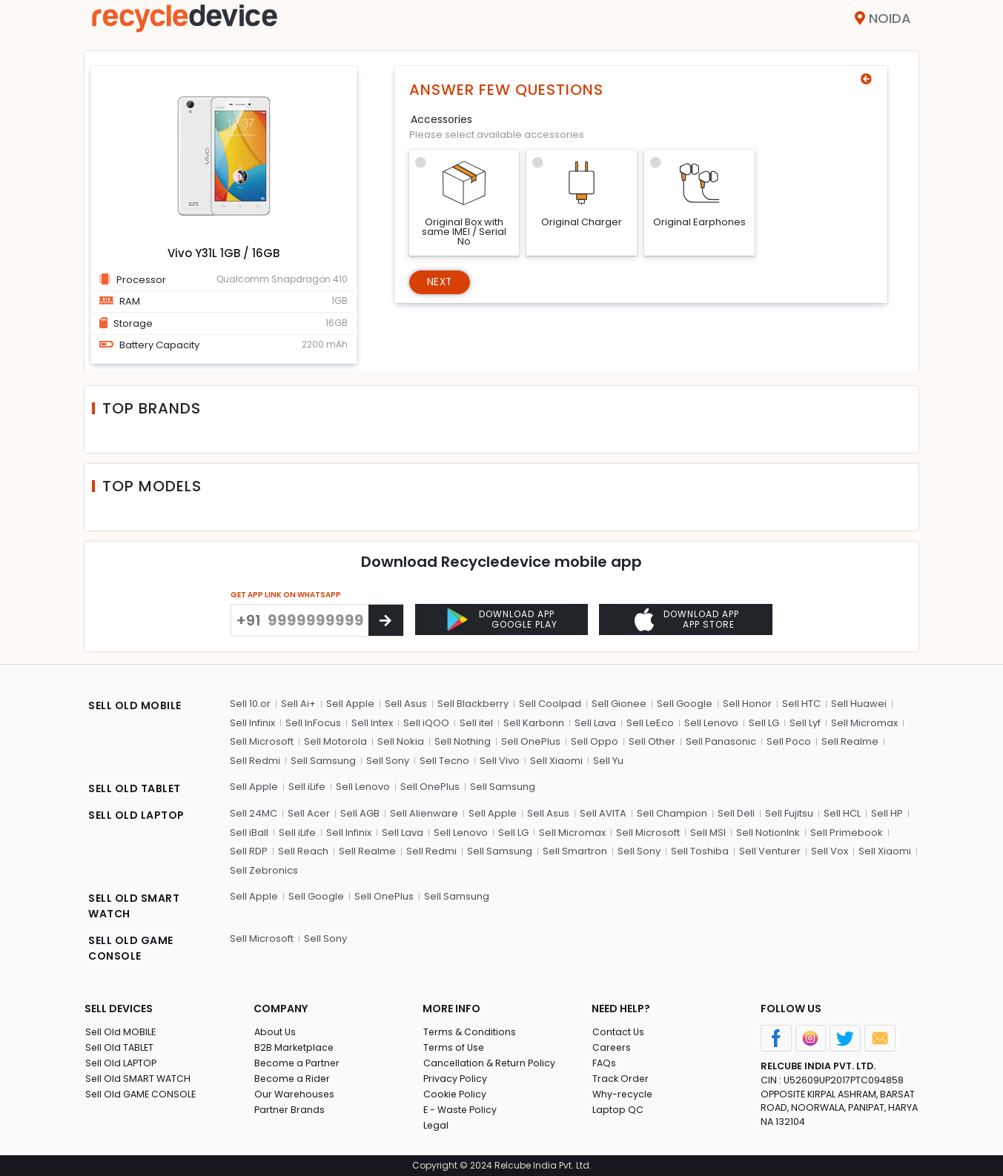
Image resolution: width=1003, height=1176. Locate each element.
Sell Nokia (400, 740)
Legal (435, 1124)
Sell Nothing (462, 740)
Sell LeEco (650, 721)
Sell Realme (849, 740)
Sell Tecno (444, 759)
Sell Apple (350, 702)
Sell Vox (829, 850)
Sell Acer (309, 812)
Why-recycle (623, 1093)
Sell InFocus (313, 721)
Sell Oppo (594, 740)
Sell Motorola (335, 740)
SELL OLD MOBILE (135, 704)
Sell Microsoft (262, 740)
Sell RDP (249, 850)
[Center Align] (385, 620)
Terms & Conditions (470, 1030)
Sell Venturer (770, 850)
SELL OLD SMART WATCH (133, 904)
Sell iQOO (426, 721)
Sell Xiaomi (556, 759)
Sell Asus (406, 702)
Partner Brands (289, 1108)
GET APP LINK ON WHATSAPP (286, 594)
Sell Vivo (500, 759)
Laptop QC (617, 1108)
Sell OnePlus (530, 740)
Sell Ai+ (298, 702)
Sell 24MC (253, 812)
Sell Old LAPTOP (122, 1061)
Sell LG (764, 721)
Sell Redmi (255, 759)
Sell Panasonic (721, 740)
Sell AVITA (603, 812)
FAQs (604, 1061)
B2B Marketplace (294, 1046)
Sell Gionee (619, 702)
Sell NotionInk (768, 831)
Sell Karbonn (533, 721)
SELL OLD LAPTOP (136, 813)
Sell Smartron (575, 850)
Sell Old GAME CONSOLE (141, 1093)
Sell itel (476, 721)
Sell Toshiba (700, 850)
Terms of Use (454, 1046)
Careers (612, 1046)
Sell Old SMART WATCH (139, 1077)
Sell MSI (708, 831)
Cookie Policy (455, 1093)
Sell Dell (736, 812)
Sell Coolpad (550, 702)
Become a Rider (292, 1077)
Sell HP (887, 812)
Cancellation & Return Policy (490, 1061)
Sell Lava (595, 721)
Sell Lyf (805, 721)
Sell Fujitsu (789, 812)
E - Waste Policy (461, 1108)
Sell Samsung (323, 759)
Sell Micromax (864, 721)
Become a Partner (298, 1061)
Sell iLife (306, 785)
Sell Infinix (252, 721)
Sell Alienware (424, 812)
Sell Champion (672, 812)
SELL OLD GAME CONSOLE (130, 946)
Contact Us (618, 1030)
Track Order (620, 1077)
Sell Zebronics (264, 869)
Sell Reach (303, 850)
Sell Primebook (846, 831)
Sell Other (652, 740)
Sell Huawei (859, 702)
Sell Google (684, 702)
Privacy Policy (455, 1077)
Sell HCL (842, 812)
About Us (275, 1030)
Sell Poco (789, 740)
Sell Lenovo (711, 721)
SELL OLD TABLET (134, 787)
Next (441, 283)
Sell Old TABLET (120, 1046)
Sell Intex (372, 721)
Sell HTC (801, 702)
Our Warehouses (295, 1093)
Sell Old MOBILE (120, 1030)
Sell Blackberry (473, 702)
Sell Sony (387, 759)
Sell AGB (360, 812)
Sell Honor (747, 702)
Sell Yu (608, 759)
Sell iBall (249, 831)
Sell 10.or (250, 702)
